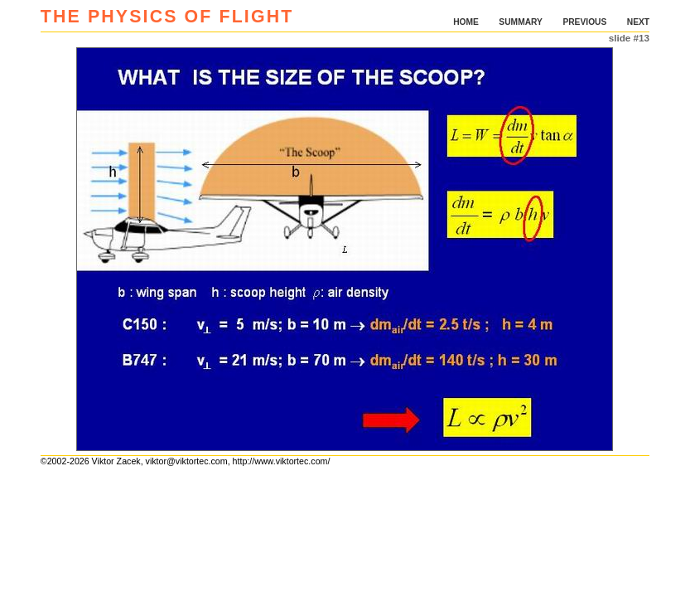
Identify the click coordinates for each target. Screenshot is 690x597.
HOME (466, 22)
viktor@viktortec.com (187, 461)
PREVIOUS (584, 22)
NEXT (638, 22)
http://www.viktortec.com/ (282, 461)
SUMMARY (521, 22)
